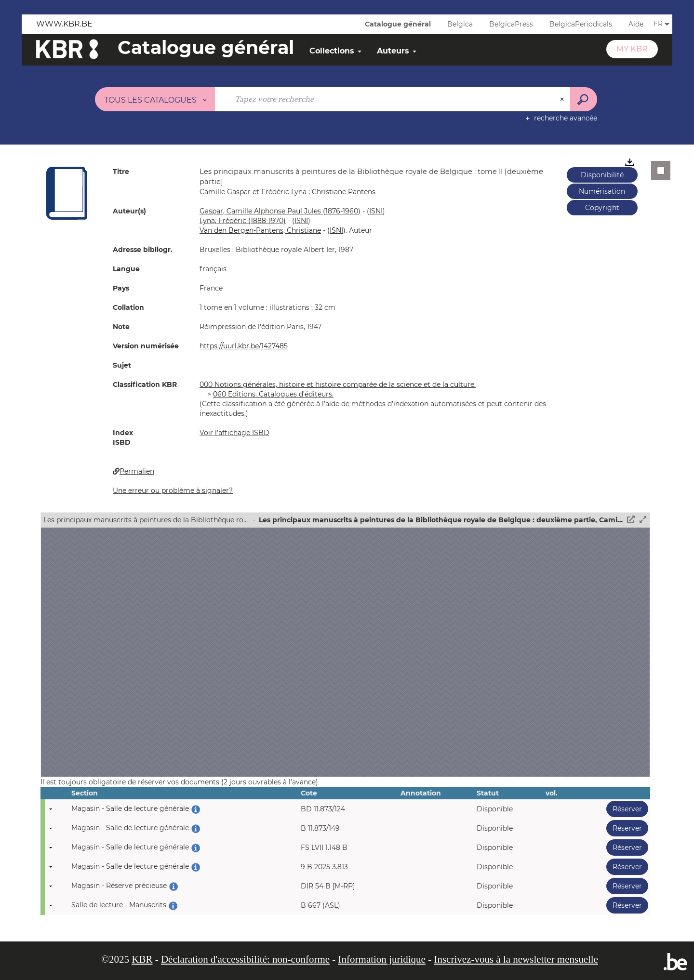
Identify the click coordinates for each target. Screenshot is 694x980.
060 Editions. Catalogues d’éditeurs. (273, 394)
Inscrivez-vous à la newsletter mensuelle (516, 959)
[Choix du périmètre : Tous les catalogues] (155, 99)
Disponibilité (602, 175)
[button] (66, 192)
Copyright (602, 207)
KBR (142, 959)
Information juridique (382, 959)
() (376, 211)
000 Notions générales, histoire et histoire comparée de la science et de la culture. (338, 384)
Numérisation (602, 191)
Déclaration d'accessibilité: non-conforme (245, 959)
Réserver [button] (624, 808)
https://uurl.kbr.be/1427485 (244, 346)
